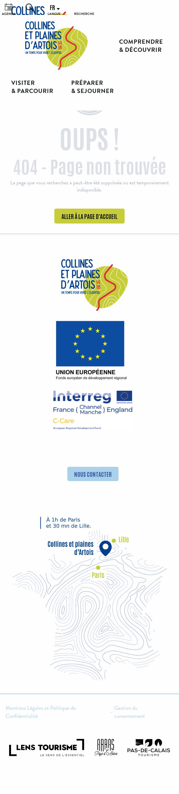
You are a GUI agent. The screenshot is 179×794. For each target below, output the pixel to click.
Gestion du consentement (129, 712)
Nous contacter (93, 474)
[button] (29, 7)
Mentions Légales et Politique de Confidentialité (41, 712)
